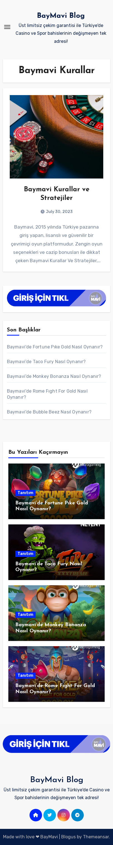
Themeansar (96, 836)
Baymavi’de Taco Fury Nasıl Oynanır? (46, 361)
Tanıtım (25, 492)
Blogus (68, 836)
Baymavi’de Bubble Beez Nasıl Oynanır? (49, 412)
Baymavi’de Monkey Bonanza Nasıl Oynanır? (54, 376)
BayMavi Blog (61, 16)
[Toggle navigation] (7, 27)
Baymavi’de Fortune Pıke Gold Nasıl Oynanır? (55, 347)
